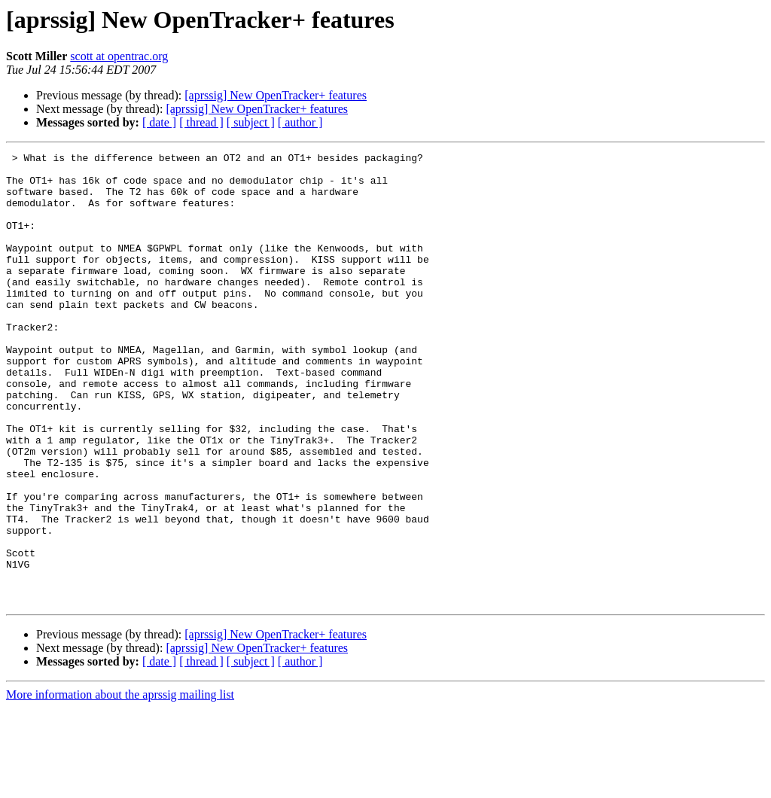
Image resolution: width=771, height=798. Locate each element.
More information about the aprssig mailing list (120, 784)
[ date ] (159, 122)
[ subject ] (251, 122)
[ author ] (300, 122)
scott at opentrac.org (119, 56)
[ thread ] (201, 122)
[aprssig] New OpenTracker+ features (275, 95)
